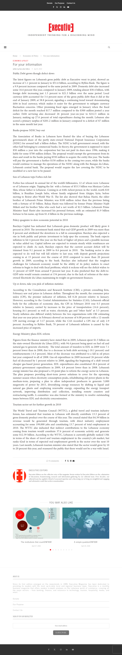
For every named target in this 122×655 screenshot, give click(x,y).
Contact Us (71, 3)
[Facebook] (53, 7)
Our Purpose (59, 3)
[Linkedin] (64, 7)
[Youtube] (68, 7)
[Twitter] (57, 7)
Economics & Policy (30, 56)
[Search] (109, 47)
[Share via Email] (73, 461)
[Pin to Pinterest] (71, 461)
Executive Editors (24, 69)
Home (15, 56)
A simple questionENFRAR (85, 542)
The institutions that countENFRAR (36, 542)
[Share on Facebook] (65, 461)
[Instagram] (60, 7)
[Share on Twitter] (68, 461)
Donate (49, 3)
